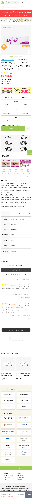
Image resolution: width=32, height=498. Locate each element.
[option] (8, 368)
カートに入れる (13, 128)
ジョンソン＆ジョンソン (11, 7)
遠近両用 (24, 407)
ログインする (16, 270)
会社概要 (6, 473)
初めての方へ (20, 479)
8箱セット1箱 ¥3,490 (24, 143)
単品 (8, 137)
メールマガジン (20, 477)
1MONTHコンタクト (8, 400)
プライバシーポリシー (9, 475)
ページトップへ (16, 468)
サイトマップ (20, 475)
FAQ (5, 479)
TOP (3, 7)
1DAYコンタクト (8, 394)
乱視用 (8, 407)
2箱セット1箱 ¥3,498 (24, 137)
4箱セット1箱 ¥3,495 (8, 143)
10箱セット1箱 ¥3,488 (8, 149)
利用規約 (19, 473)
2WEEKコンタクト (24, 394)
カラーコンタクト (24, 400)
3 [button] (20, 56)
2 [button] (16, 56)
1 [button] (11, 56)
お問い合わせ (7, 477)
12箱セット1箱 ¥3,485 (24, 149)
